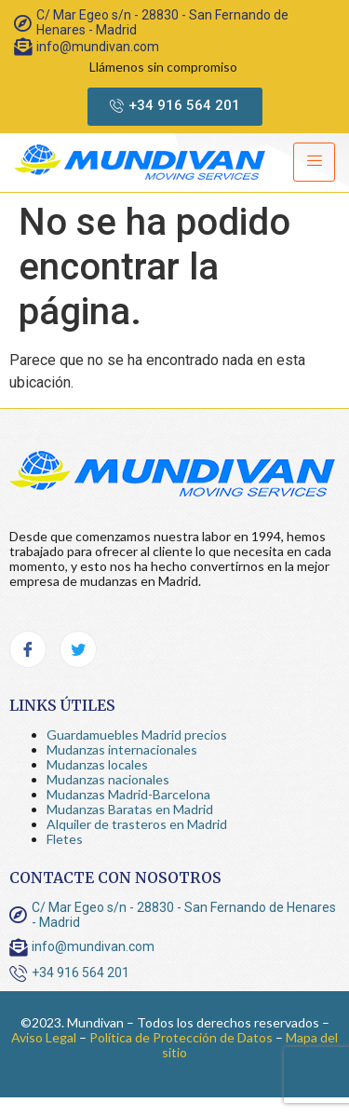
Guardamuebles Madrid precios (137, 734)
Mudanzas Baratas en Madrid (130, 809)
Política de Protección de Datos (181, 1037)
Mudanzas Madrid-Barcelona (128, 794)
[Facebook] (28, 649)
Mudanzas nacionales (108, 779)
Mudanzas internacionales (122, 749)
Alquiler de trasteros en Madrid (137, 824)
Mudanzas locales (97, 764)
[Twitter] (78, 649)
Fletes (65, 839)
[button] (174, 107)
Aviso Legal (43, 1037)
